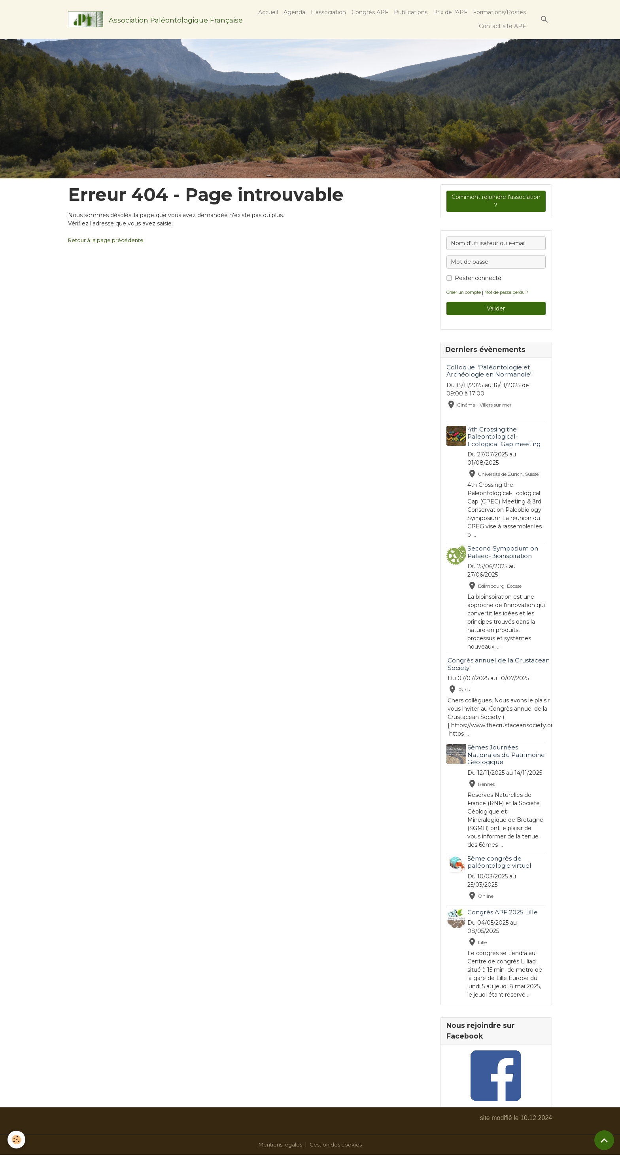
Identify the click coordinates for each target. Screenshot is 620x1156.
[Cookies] (17, 1139)
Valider (496, 308)
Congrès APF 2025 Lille (504, 913)
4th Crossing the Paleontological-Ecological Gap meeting (505, 437)
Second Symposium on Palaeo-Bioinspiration (504, 553)
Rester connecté (478, 278)
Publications (410, 12)
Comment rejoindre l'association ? (496, 201)
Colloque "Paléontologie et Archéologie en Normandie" (489, 371)
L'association (328, 12)
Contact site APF (502, 26)
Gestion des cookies (337, 1145)
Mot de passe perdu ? (508, 292)
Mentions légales (278, 1145)
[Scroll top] (604, 1140)
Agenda (294, 12)
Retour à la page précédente (108, 240)
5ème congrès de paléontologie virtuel (501, 862)
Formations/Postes (499, 12)
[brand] (149, 19)
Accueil (268, 12)
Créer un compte (464, 292)
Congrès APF (370, 12)
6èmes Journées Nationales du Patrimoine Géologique (504, 756)
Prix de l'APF (450, 12)
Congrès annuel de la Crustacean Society (500, 665)
